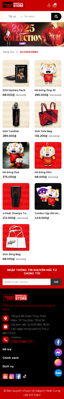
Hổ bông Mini (43, 172)
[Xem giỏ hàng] (54, 5)
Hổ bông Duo (11, 172)
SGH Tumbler (11, 131)
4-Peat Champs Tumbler (16, 213)
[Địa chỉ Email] (32, 282)
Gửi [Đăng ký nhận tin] (56, 281)
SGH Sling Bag (11, 254)
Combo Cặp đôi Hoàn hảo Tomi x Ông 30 (48, 213)
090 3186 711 (22, 341)
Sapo (37, 394)
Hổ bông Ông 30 (45, 90)
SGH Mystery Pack (14, 90)
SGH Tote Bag (43, 131)
